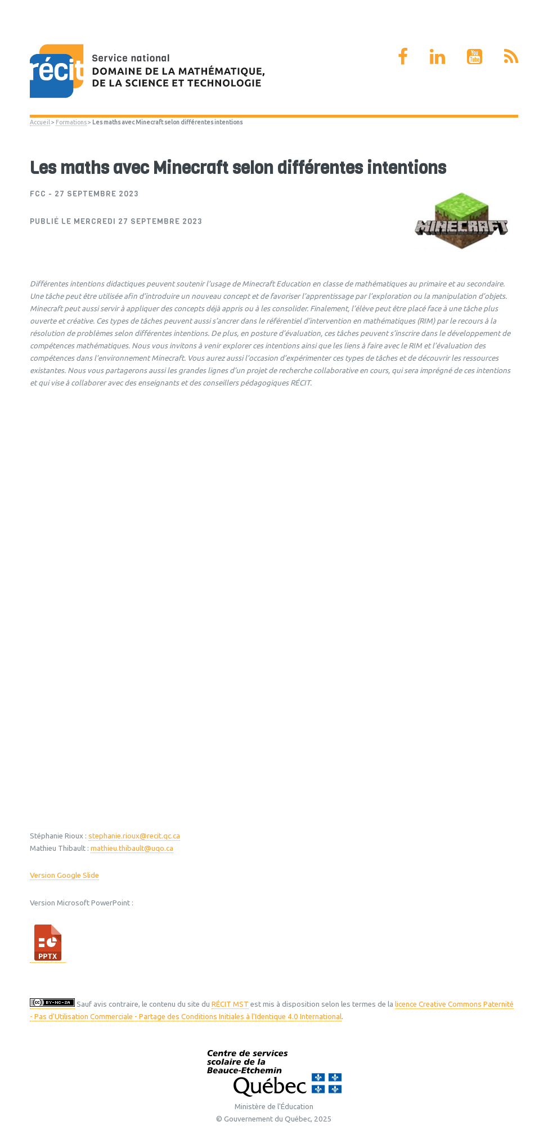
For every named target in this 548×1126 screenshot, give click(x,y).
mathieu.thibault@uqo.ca (132, 848)
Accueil (40, 122)
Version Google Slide (64, 875)
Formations (71, 122)
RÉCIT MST (230, 1004)
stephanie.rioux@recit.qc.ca (134, 836)
